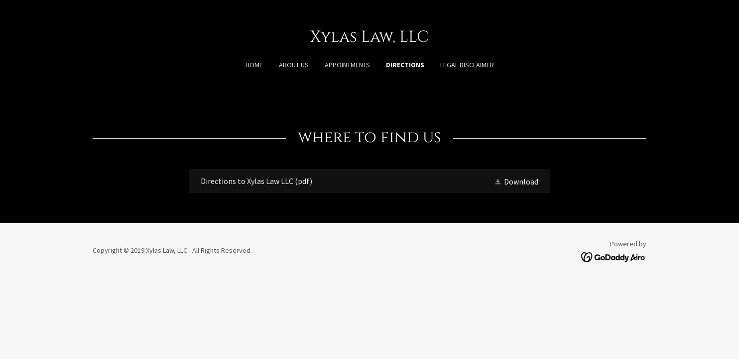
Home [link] (254, 64)
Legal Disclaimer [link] (467, 64)
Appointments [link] (347, 64)
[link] (369, 39)
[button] (516, 181)
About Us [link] (294, 64)
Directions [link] (405, 64)
